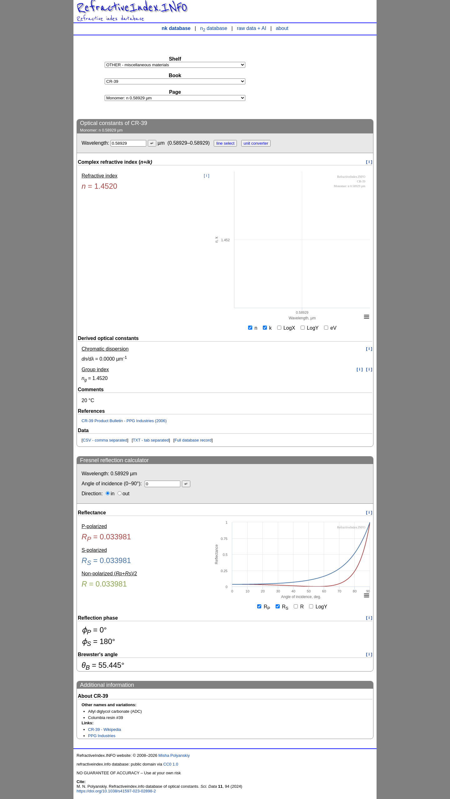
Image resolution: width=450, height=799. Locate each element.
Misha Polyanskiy (174, 755)
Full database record (193, 440)
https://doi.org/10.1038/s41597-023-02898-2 (116, 791)
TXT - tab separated (151, 440)
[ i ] (369, 161)
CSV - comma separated (105, 440)
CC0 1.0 (170, 764)
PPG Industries (101, 735)
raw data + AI (251, 28)
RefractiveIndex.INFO (132, 7)
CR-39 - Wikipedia (104, 729)
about (282, 28)
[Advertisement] (326, 77)
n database (214, 28)
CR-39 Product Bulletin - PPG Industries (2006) (124, 420)
